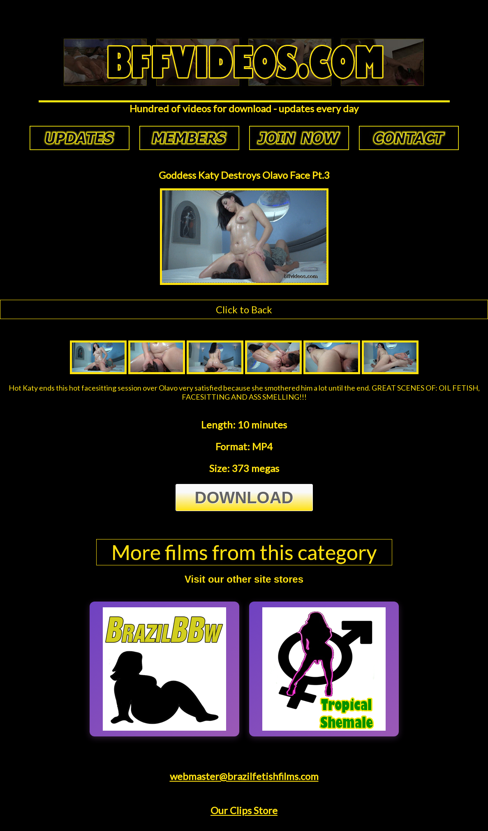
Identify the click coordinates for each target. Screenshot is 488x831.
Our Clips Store (244, 810)
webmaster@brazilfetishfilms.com (244, 776)
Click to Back (244, 309)
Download (244, 497)
